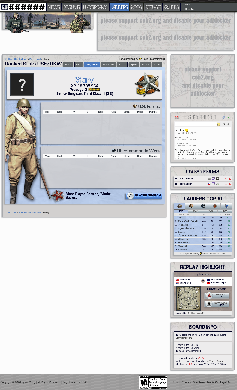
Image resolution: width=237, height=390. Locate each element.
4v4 (224, 211)
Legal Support (228, 382)
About (176, 382)
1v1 (181, 211)
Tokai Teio (183, 224)
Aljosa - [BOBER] (187, 228)
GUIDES (172, 7)
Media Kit (213, 382)
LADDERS (119, 7)
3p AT (133, 64)
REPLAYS (153, 7)
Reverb (178, 130)
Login (188, 4)
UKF (78, 64)
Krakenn (182, 249)
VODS (136, 7)
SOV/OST (108, 64)
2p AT (122, 64)
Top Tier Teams (203, 274)
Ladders (23, 59)
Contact (187, 382)
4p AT (145, 64)
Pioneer (181, 232)
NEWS (54, 7)
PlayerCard (34, 59)
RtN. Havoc (186, 178)
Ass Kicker (179, 137)
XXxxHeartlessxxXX (195, 313)
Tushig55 (182, 246)
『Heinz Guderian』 (188, 235)
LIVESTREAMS (95, 7)
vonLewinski (184, 242)
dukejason (185, 183)
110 (179, 217)
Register (190, 9)
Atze (177, 150)
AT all (157, 64)
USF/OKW (92, 64)
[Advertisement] (120, 31)
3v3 (210, 211)
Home (68, 64)
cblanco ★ (183, 239)
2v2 (195, 211)
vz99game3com (184, 338)
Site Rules (199, 382)
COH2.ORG (11, 59)
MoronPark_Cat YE (188, 221)
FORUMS (72, 7)
